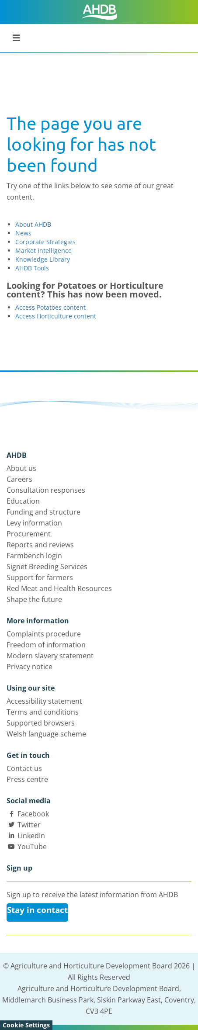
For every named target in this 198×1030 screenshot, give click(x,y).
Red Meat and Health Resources (59, 588)
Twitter (29, 825)
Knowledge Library (42, 259)
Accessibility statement (44, 701)
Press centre (27, 779)
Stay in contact (37, 910)
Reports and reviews (40, 545)
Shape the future (34, 599)
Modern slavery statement (50, 655)
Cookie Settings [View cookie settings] (26, 1025)
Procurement (29, 534)
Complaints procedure (44, 634)
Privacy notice (29, 666)
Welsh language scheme (46, 734)
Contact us (24, 768)
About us (21, 468)
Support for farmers (40, 577)
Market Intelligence (43, 250)
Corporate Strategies (45, 242)
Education (23, 501)
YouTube (32, 846)
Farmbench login (34, 555)
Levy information (34, 523)
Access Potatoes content (50, 307)
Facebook (33, 814)
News (23, 233)
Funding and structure (43, 512)
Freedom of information (46, 645)
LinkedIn (31, 835)
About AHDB (33, 224)
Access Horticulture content (55, 316)
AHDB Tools (32, 268)
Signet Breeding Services (47, 566)
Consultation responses (46, 490)
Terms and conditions (43, 712)
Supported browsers (41, 723)
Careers (19, 479)
